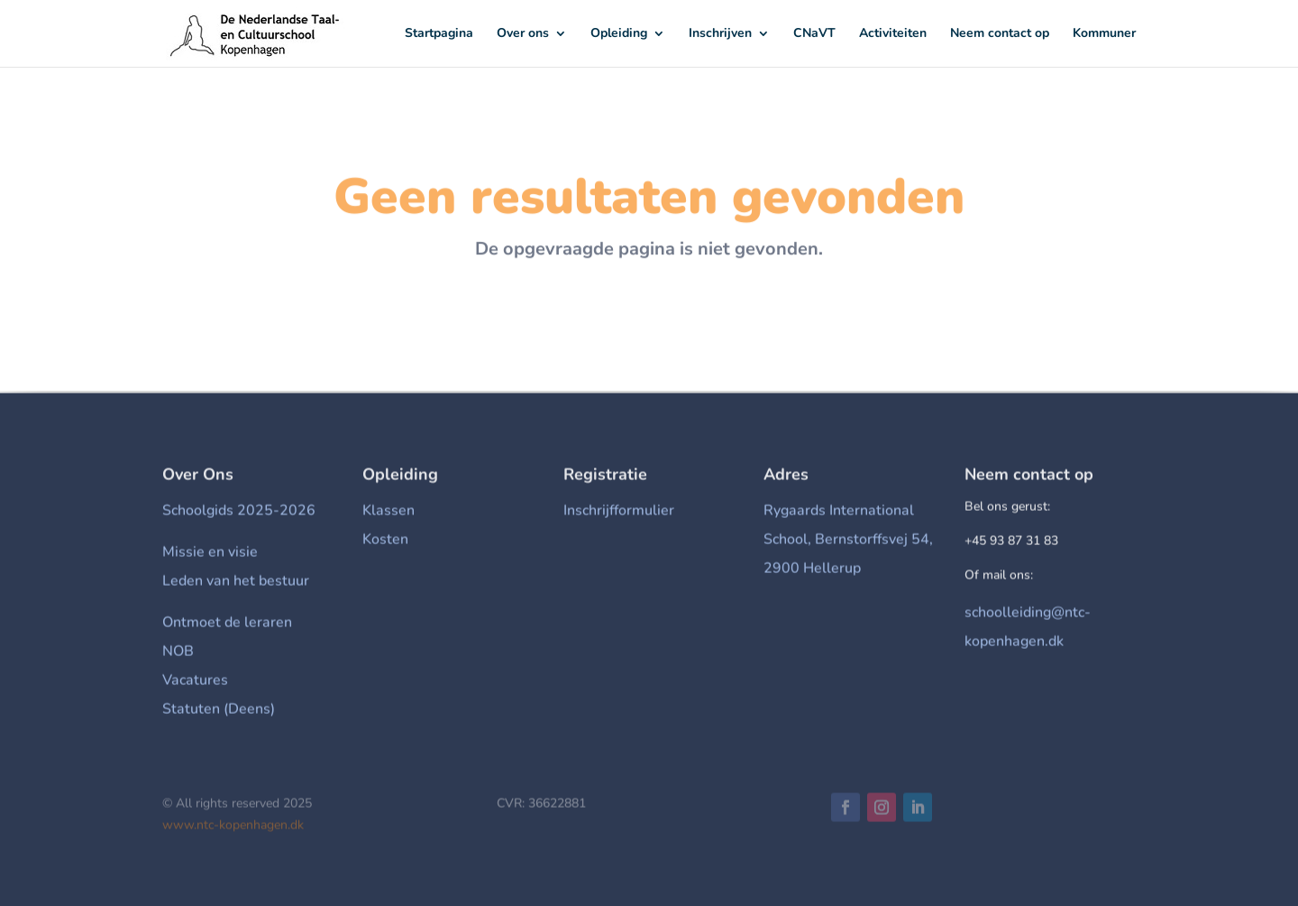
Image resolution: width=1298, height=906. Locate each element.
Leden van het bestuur (235, 584)
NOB (178, 654)
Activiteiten (893, 34)
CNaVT (814, 34)
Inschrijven (720, 34)
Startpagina (439, 34)
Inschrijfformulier (618, 513)
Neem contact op (999, 34)
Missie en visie (210, 555)
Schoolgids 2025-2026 (238, 513)
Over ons (523, 34)
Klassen (388, 513)
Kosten (385, 542)
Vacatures (195, 683)
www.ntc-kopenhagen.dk (233, 828)
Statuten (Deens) (218, 712)
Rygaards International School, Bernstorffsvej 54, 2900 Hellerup (848, 542)
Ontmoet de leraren (227, 625)
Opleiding (618, 34)
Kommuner (1104, 34)
